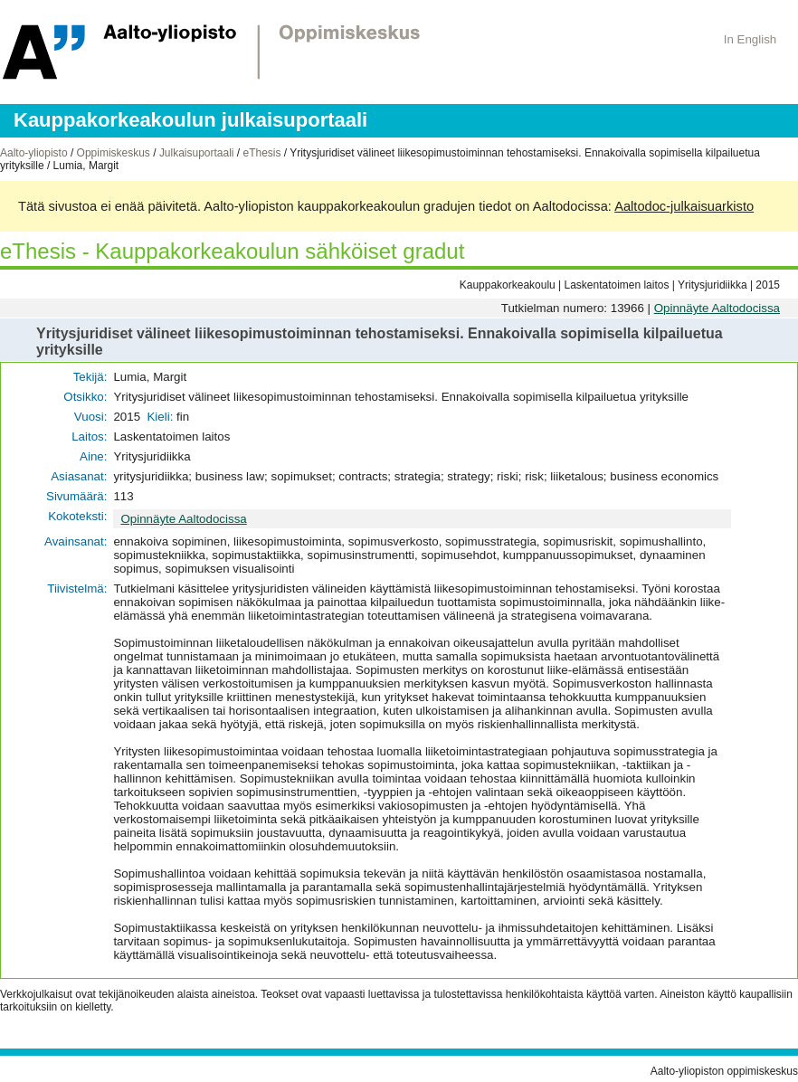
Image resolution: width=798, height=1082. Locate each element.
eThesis (261, 153)
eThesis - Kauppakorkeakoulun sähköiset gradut (232, 251)
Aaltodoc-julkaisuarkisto (684, 206)
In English (750, 39)
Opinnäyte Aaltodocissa (717, 308)
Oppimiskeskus (113, 153)
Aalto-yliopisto (34, 153)
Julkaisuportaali (196, 153)
